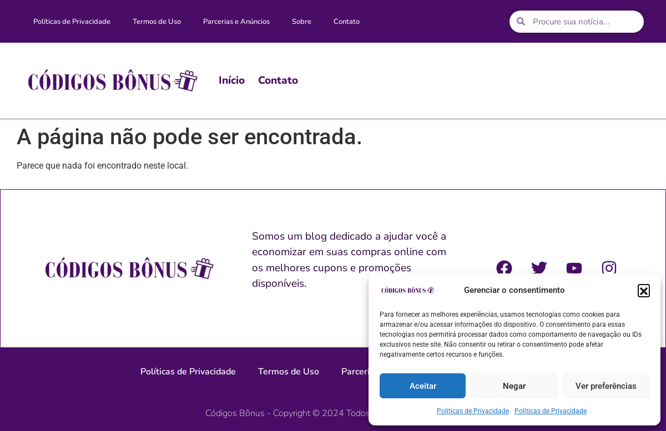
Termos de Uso (157, 22)
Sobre (301, 22)
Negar (514, 386)
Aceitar (423, 386)
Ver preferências (606, 386)
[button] (643, 290)
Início (232, 80)
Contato (347, 22)
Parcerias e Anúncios (236, 22)
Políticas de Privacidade (473, 411)
